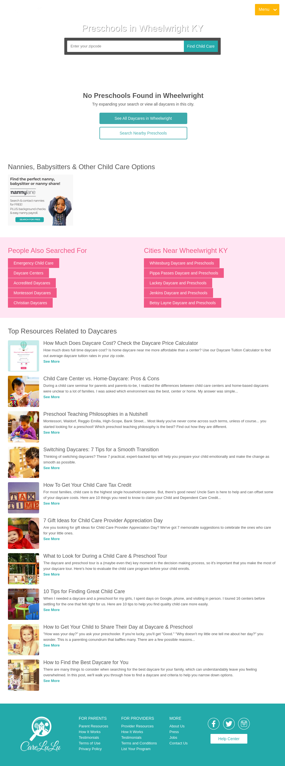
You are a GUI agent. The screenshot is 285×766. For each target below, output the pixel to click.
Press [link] (174, 732)
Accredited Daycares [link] (32, 283)
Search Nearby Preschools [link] (143, 133)
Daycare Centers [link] (28, 273)
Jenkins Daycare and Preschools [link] (178, 293)
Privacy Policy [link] (90, 749)
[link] (26, 10)
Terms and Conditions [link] (139, 743)
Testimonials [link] (89, 737)
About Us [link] (176, 726)
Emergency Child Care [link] (34, 263)
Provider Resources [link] (137, 726)
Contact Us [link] (178, 743)
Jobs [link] (173, 737)
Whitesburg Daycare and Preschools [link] (182, 263)
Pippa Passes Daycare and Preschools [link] (184, 273)
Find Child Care (200, 46)
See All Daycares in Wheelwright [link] (143, 118)
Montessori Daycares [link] (32, 293)
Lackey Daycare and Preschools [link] (178, 283)
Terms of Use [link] (90, 743)
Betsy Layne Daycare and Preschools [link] (183, 303)
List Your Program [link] (135, 749)
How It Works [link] (90, 732)
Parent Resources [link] (93, 726)
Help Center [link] (229, 738)
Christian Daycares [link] (30, 303)
